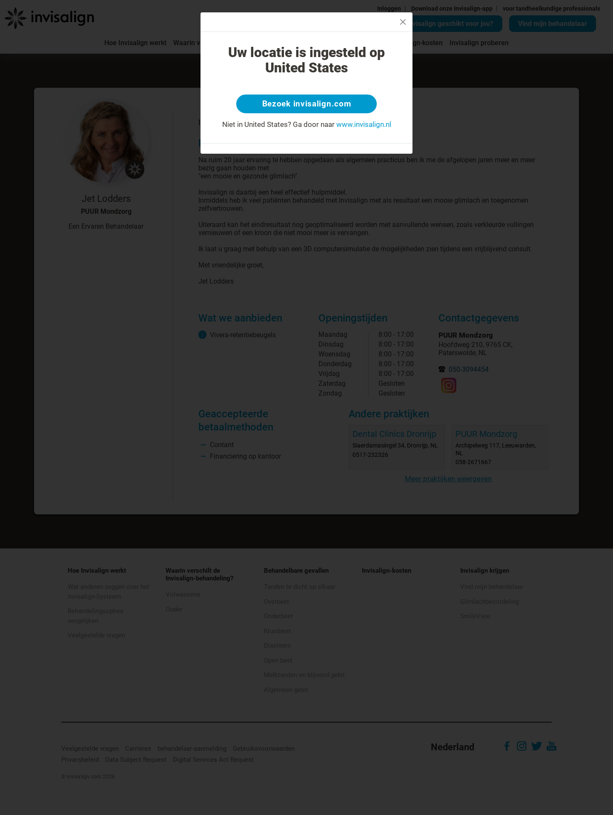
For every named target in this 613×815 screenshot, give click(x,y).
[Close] (403, 22)
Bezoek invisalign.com (306, 104)
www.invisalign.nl (363, 125)
